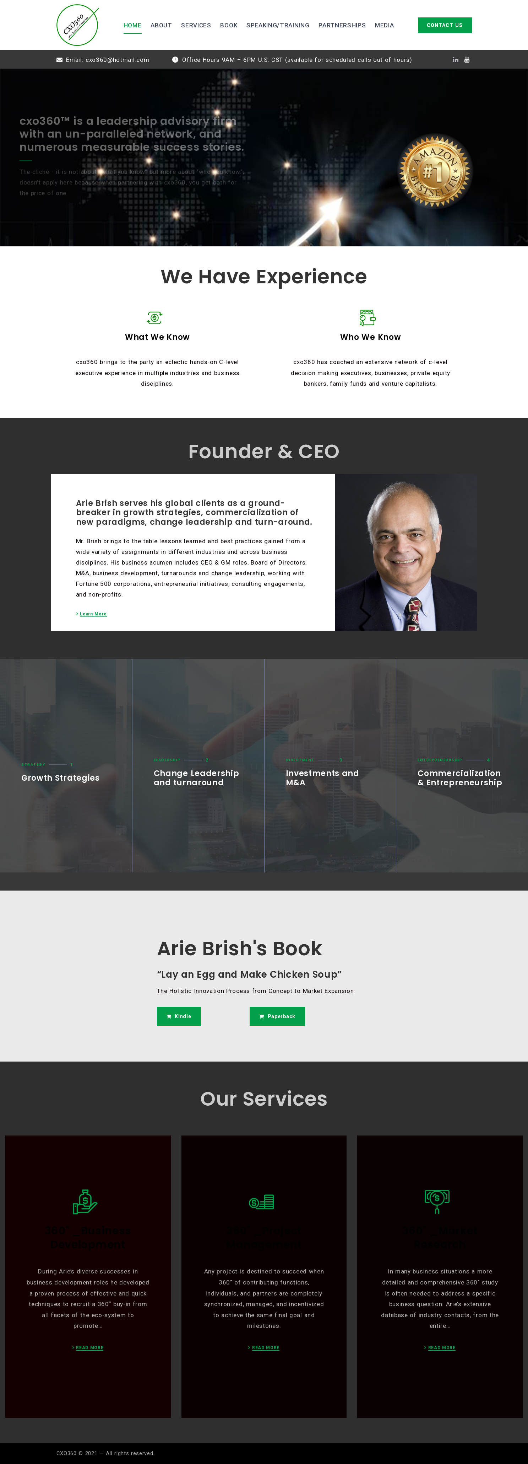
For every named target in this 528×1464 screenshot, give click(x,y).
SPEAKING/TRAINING (278, 25)
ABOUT (161, 25)
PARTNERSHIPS (342, 25)
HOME (133, 25)
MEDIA (384, 25)
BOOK (228, 25)
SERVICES (196, 25)
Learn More (93, 614)
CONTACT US (445, 25)
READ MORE (89, 1348)
